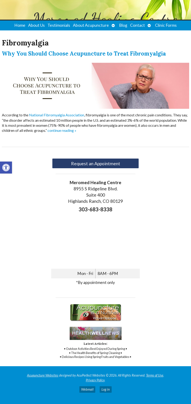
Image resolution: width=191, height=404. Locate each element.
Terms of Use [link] (154, 375)
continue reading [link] (62, 130)
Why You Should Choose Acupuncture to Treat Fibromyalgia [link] (84, 53)
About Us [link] (36, 25)
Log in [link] (105, 389)
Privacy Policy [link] (95, 380)
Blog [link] (123, 25)
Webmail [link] (87, 389)
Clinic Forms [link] (166, 25)
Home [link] (19, 25)
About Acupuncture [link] (91, 25)
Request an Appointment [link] (95, 163)
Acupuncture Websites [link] (42, 375)
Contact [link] (137, 25)
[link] (6, 168)
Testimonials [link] (59, 25)
